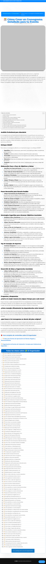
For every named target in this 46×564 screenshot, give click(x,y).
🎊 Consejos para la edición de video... (11, 366)
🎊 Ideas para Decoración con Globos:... (12, 386)
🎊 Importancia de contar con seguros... (12, 455)
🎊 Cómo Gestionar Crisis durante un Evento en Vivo (15, 418)
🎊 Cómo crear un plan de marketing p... (12, 520)
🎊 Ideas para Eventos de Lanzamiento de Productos (15, 412)
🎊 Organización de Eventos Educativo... (12, 409)
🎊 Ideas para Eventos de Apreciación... (12, 383)
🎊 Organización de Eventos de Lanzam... (12, 371)
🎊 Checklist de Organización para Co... (12, 431)
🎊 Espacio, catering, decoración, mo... (12, 470)
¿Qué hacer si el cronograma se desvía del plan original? (13, 127)
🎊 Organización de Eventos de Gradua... (12, 384)
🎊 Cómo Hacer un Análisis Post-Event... (12, 526)
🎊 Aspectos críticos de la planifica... (11, 457)
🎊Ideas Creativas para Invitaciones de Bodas (14, 450)
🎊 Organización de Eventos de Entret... (12, 379)
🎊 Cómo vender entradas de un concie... (12, 370)
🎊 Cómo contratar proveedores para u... (12, 522)
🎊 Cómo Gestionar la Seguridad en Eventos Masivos (15, 401)
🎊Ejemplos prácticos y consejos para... (12, 459)
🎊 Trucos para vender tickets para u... (11, 362)
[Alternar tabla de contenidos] (42, 113)
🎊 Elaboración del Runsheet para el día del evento (15, 463)
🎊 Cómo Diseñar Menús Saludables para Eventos (15, 416)
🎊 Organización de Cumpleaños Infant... (13, 448)
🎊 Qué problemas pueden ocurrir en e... (13, 517)
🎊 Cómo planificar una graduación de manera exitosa (16, 511)
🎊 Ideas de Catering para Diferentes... (12, 435)
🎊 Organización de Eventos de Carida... (12, 394)
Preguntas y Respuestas (7, 123)
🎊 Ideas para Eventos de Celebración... (12, 381)
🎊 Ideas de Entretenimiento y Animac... (12, 492)
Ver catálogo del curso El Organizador (23, 550)
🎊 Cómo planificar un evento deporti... (12, 507)
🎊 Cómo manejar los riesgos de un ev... (12, 489)
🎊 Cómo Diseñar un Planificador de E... (12, 446)
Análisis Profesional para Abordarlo (9, 114)
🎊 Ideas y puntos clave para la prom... (11, 360)
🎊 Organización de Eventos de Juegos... (13, 505)
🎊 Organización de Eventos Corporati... (12, 444)
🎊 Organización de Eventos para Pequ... (12, 375)
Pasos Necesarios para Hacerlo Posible (10, 118)
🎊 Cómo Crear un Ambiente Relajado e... (12, 373)
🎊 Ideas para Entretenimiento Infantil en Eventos (15, 498)
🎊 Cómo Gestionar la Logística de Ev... (12, 396)
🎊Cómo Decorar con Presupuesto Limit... (13, 433)
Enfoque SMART (6, 116)
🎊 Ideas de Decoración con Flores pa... (12, 500)
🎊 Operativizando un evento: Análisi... (12, 472)
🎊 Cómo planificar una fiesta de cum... (12, 513)
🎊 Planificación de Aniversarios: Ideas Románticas (15, 440)
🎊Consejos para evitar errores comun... (12, 468)
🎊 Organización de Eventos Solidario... (12, 424)
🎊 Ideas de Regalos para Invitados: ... (11, 420)
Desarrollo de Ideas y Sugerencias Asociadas (11, 122)
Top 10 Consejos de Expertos (8, 121)
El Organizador (15, 13)
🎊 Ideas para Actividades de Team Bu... (12, 392)
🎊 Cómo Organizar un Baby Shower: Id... (13, 429)
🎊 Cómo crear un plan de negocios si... (12, 479)
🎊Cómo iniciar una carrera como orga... (12, 485)
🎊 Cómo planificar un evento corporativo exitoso (15, 530)
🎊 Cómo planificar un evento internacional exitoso (15, 487)
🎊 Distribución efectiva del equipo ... (12, 461)
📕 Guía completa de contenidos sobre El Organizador (18, 335)
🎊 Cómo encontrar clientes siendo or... (12, 483)
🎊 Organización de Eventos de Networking (13, 398)
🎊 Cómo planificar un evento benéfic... (12, 504)
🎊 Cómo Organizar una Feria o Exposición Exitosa (15, 438)
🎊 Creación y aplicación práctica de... (11, 464)
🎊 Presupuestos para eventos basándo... (13, 466)
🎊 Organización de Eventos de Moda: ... (12, 411)
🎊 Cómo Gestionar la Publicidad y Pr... (12, 377)
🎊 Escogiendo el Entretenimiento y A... (12, 496)
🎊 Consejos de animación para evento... (12, 357)
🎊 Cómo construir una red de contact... (12, 481)
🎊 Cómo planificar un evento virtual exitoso (13, 502)
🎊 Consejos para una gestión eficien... (12, 451)
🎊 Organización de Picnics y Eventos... (12, 414)
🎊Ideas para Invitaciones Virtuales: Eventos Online (15, 399)
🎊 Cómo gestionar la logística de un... (12, 494)
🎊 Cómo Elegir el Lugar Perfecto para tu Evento (14, 407)
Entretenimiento (7, 13)
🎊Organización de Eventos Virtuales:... (12, 437)
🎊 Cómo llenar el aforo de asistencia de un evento (14, 364)
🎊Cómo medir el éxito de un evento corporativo (14, 474)
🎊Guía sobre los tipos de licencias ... (12, 453)
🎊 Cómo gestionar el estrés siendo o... (12, 477)
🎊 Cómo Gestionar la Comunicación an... (13, 388)
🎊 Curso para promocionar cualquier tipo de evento (14, 358)
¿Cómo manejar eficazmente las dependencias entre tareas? (14, 126)
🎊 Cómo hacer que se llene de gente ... (11, 368)
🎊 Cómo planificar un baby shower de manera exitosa (16, 509)
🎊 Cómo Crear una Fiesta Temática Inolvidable (14, 442)
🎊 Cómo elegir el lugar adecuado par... (12, 528)
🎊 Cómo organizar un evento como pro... (12, 353)
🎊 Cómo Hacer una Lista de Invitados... (12, 422)
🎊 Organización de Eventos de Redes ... (12, 403)
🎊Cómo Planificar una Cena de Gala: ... (12, 425)
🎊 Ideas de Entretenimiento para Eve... (12, 405)
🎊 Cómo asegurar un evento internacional (13, 490)
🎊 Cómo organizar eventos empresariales (12, 355)
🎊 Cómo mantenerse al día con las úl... (12, 476)
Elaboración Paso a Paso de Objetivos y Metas (11, 117)
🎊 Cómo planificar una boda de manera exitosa (14, 515)
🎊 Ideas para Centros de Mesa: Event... (12, 427)
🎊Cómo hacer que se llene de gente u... (13, 533)
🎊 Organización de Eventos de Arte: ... (11, 390)
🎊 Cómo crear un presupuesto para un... (13, 524)
